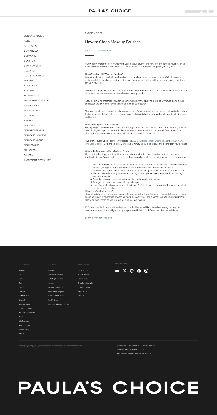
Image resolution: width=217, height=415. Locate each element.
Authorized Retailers (55, 274)
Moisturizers (32, 110)
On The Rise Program (56, 291)
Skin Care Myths (33, 140)
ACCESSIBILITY (134, 345)
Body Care (30, 55)
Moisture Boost (24, 304)
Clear (21, 283)
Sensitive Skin (32, 125)
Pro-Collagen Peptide (27, 312)
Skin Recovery (24, 329)
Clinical (21, 287)
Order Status (83, 270)
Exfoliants (30, 85)
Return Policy (83, 278)
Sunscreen (30, 150)
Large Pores (31, 105)
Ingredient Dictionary (37, 160)
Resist (21, 316)
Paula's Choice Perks (56, 295)
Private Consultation (85, 287)
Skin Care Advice (34, 35)
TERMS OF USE (121, 345)
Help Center (82, 291)
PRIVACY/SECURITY (149, 345)
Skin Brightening (34, 130)
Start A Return (83, 274)
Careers (51, 283)
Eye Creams (31, 90)
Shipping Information (85, 283)
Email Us (81, 295)
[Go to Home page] (110, 11)
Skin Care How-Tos (35, 135)
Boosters (29, 60)
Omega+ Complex (25, 308)
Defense (22, 291)
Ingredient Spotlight (36, 100)
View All (21, 333)
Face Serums (31, 95)
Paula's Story (53, 300)
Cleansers (30, 70)
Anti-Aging (30, 45)
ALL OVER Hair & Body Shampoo (148, 140)
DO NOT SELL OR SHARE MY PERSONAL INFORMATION (134, 354)
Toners (28, 155)
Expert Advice (94, 33)
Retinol (28, 120)
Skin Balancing (24, 321)
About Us (51, 270)
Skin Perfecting (24, 325)
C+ (20, 274)
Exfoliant (22, 300)
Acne (27, 40)
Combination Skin (34, 75)
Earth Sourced (24, 295)
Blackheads (31, 50)
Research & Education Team (58, 304)
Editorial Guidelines (55, 287)
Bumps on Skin (32, 65)
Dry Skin (28, 80)
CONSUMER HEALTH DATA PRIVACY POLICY (130, 349)
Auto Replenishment (55, 278)
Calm (21, 278)
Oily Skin (29, 115)
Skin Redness (31, 145)
